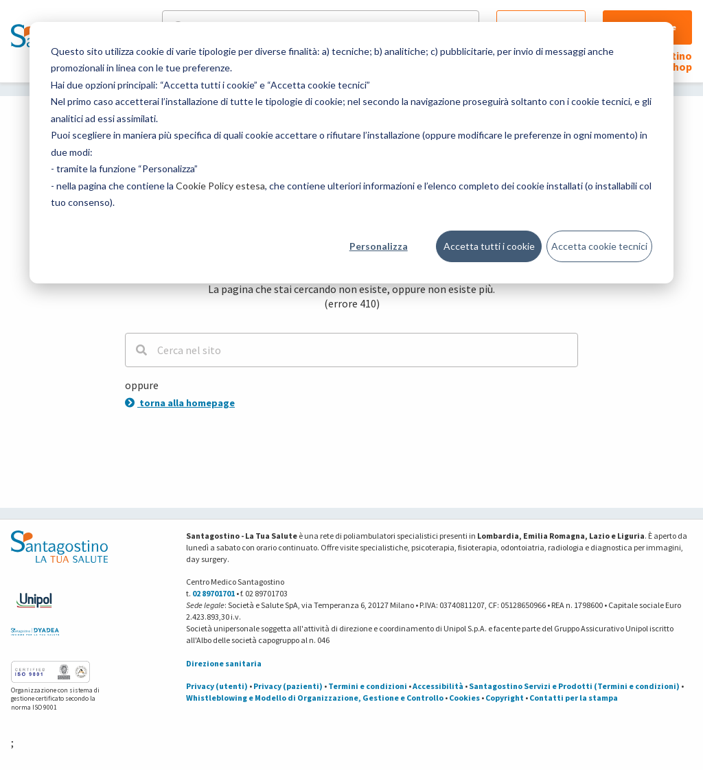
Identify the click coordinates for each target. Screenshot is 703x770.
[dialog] (351, 152)
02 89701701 (213, 593)
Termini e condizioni (367, 686)
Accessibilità (438, 686)
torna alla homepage (180, 403)
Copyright (504, 697)
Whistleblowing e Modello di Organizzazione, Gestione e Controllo (314, 697)
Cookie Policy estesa (220, 185)
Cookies (464, 697)
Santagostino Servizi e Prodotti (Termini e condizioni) (574, 686)
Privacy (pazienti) (288, 686)
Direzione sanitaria (224, 663)
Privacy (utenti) (217, 686)
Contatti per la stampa (573, 697)
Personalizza (378, 246)
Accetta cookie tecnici (599, 246)
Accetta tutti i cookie (489, 246)
